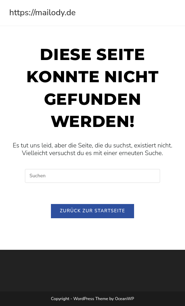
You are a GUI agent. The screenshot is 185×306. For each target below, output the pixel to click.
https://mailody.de (42, 12)
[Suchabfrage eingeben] (92, 176)
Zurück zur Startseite (92, 211)
